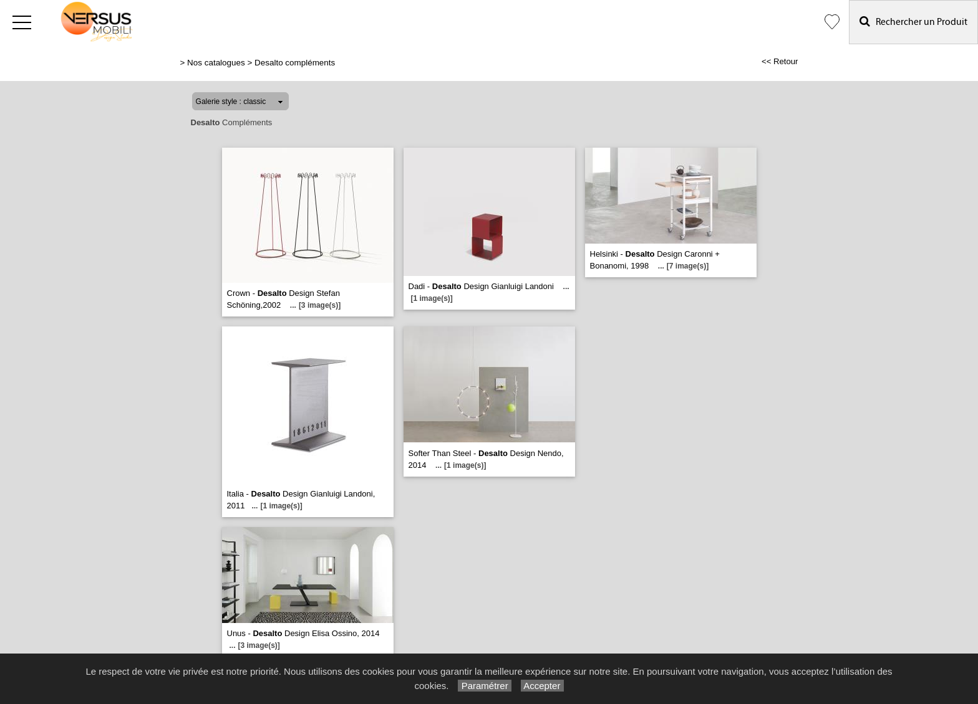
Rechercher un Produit (913, 21)
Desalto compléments (294, 62)
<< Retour (780, 61)
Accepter (542, 685)
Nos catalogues (216, 62)
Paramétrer (484, 685)
